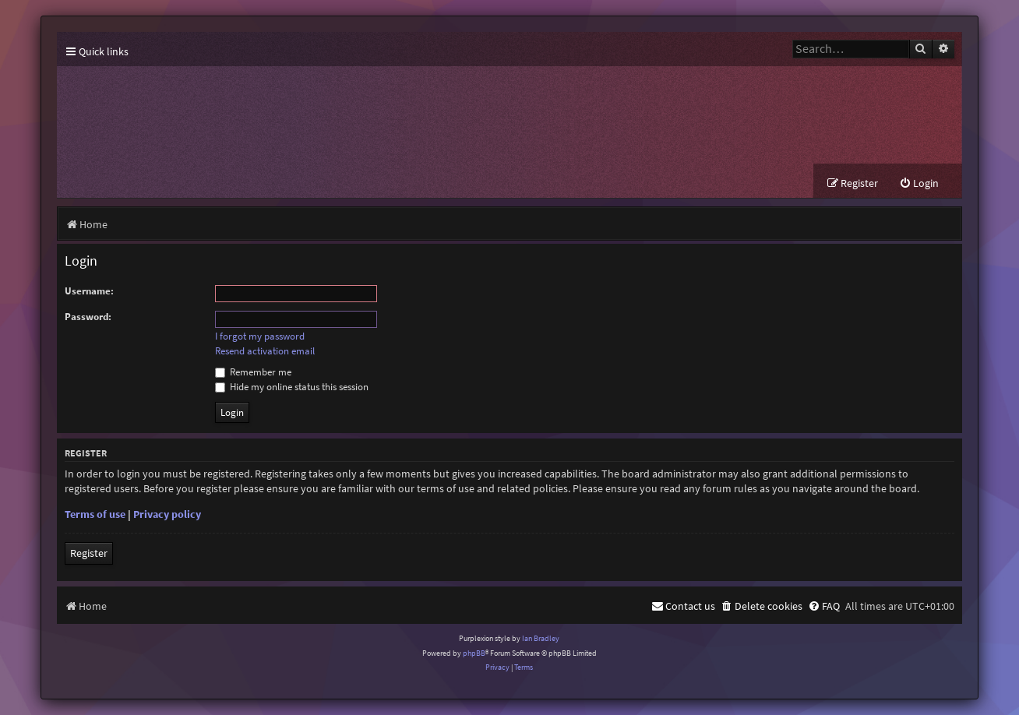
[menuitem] (919, 183)
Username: (89, 291)
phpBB (474, 653)
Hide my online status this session (291, 386)
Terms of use (95, 514)
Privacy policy (167, 514)
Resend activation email (265, 351)
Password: (88, 316)
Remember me (253, 372)
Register (89, 553)
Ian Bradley (540, 638)
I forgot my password (260, 336)
